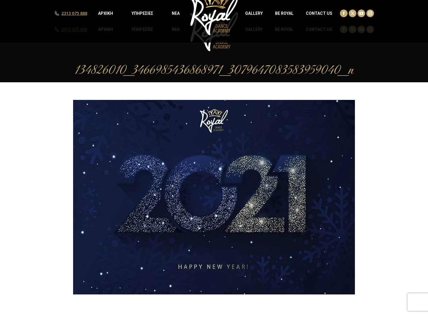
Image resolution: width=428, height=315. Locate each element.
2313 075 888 (74, 29)
